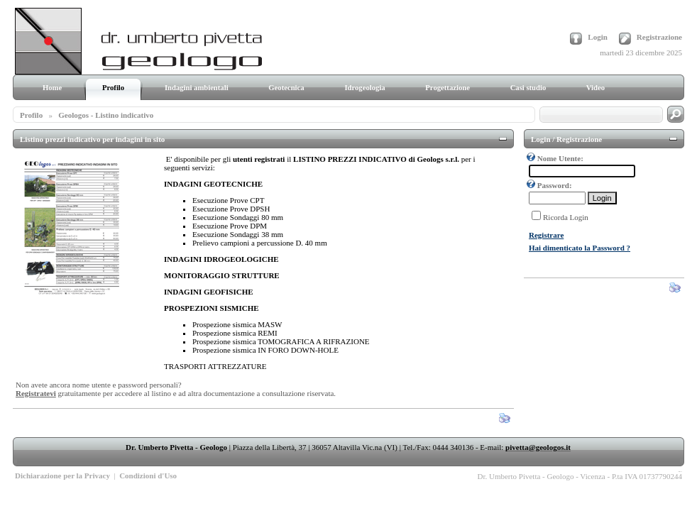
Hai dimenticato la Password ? (579, 247)
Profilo (31, 115)
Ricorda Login (565, 217)
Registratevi (36, 393)
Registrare (546, 235)
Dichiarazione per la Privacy (62, 475)
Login (598, 37)
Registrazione (659, 37)
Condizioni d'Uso (148, 475)
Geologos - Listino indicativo (105, 115)
